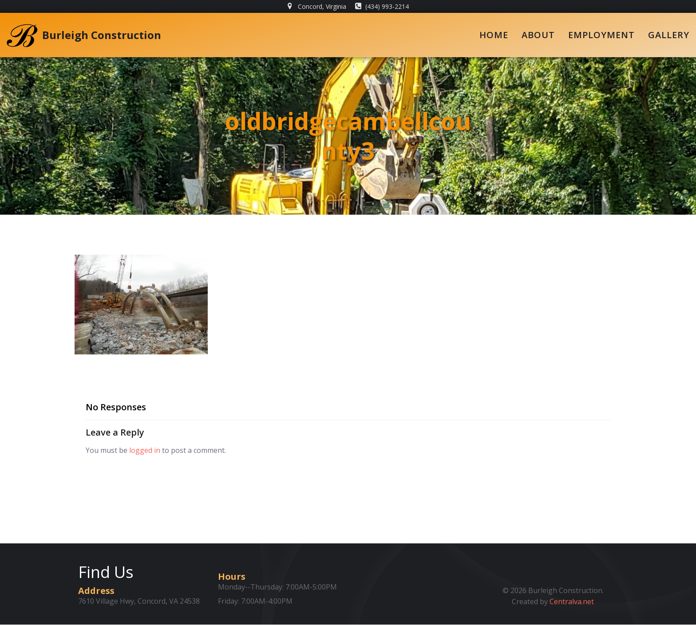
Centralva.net (572, 602)
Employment (601, 35)
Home (493, 35)
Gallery (668, 35)
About (538, 35)
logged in (144, 451)
